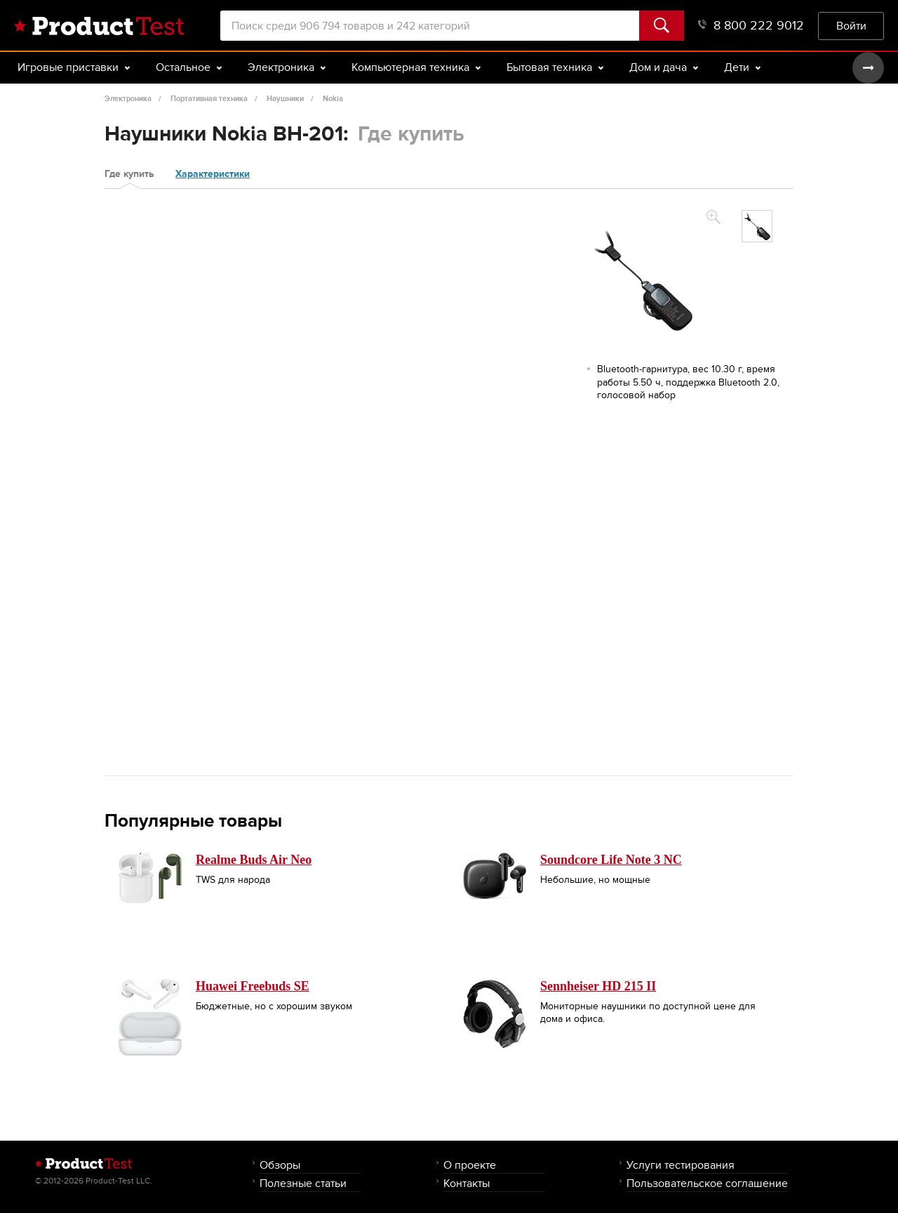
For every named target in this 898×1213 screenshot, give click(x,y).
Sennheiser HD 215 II (598, 986)
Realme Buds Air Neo (253, 860)
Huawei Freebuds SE (252, 986)
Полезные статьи (303, 1183)
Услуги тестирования (680, 1165)
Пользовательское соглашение (707, 1183)
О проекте (469, 1165)
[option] (757, 226)
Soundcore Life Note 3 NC (611, 860)
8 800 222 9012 (751, 25)
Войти (851, 25)
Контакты (466, 1183)
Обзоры (280, 1165)
